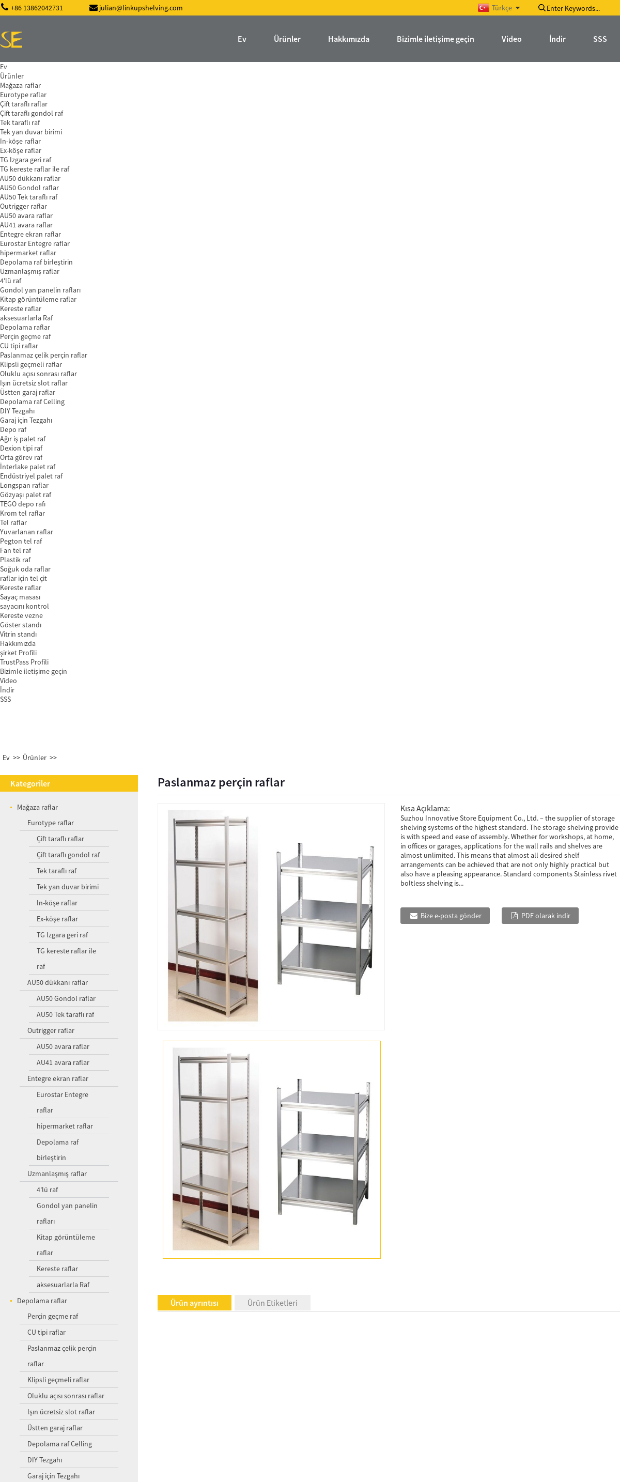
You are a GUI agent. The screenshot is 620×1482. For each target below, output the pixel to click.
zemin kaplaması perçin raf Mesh (82, 1405)
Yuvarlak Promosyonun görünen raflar (78, 1305)
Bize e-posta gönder (451, 237)
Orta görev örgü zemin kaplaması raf (90, 1353)
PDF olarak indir (545, 237)
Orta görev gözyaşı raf (89, 1242)
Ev (6, 79)
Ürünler (35, 79)
